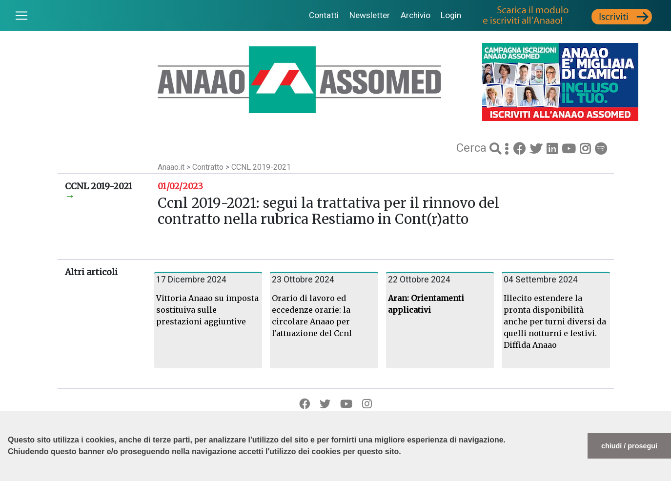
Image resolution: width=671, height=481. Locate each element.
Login (451, 15)
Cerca (472, 148)
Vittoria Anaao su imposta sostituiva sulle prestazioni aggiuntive (207, 309)
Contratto (208, 167)
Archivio (415, 15)
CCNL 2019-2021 (261, 167)
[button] (9, 476)
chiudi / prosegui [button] (629, 446)
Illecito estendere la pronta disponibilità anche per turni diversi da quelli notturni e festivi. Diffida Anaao (555, 321)
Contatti (324, 15)
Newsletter (369, 15)
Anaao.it (171, 167)
